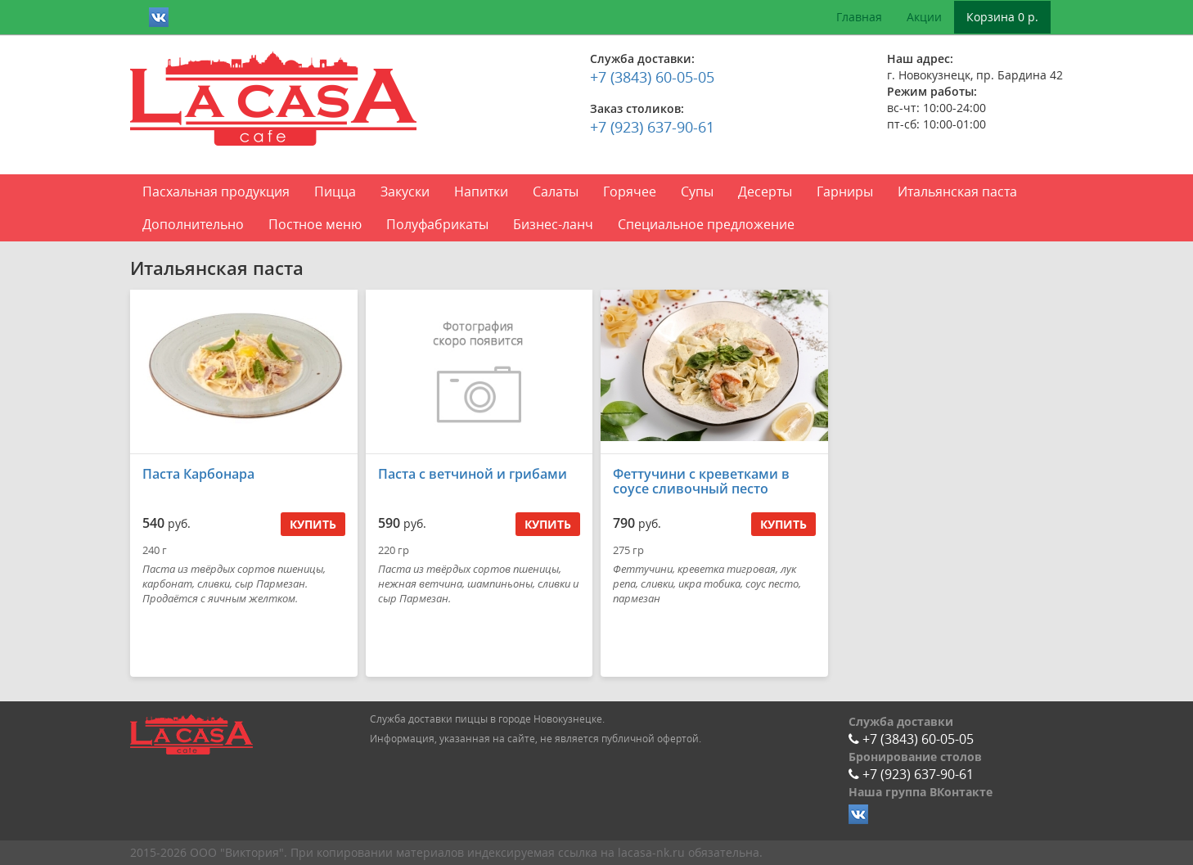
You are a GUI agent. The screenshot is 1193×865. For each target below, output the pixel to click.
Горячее (629, 191)
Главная (859, 17)
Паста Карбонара (198, 474)
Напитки (481, 191)
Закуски (405, 191)
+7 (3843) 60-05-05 (652, 77)
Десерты (765, 191)
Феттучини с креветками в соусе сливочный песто (701, 481)
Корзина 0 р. (1002, 17)
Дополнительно (193, 224)
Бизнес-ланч (553, 224)
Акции (924, 17)
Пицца (335, 191)
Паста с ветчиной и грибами (472, 474)
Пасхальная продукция (216, 191)
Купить (313, 524)
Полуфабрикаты (437, 224)
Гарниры (845, 191)
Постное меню (315, 224)
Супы (697, 191)
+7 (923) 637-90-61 (652, 127)
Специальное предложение (706, 224)
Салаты (555, 191)
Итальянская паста (957, 191)
